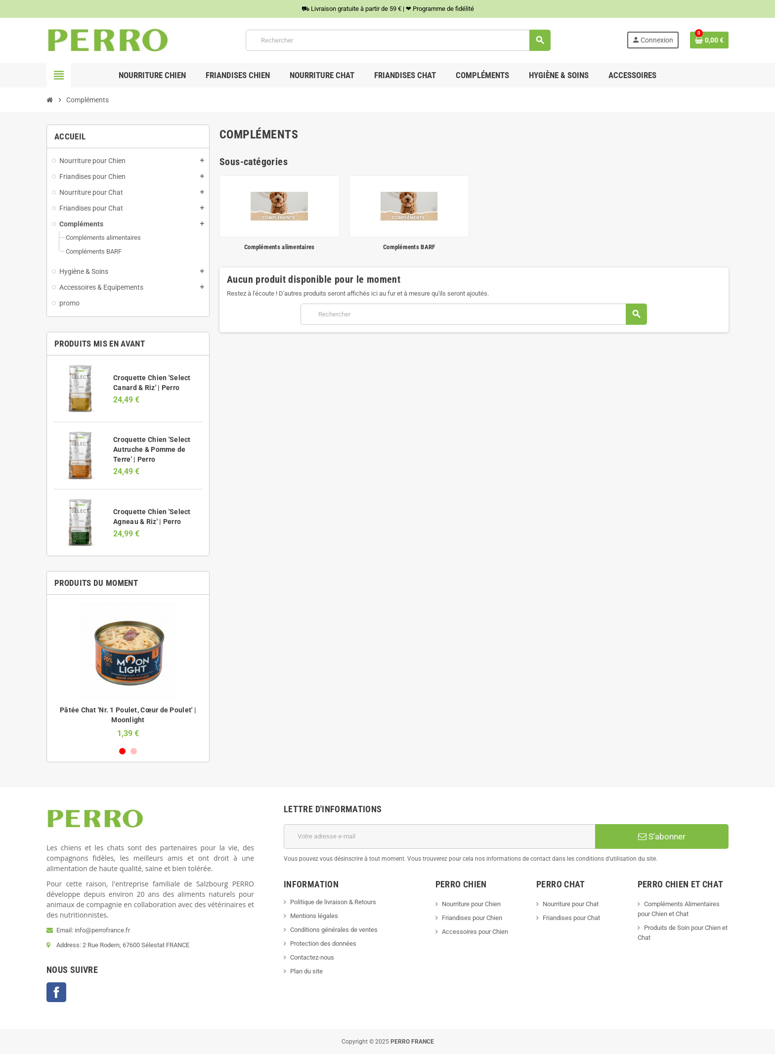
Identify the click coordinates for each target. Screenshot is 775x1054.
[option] (128, 670)
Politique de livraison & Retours (333, 902)
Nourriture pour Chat (571, 904)
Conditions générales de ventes (334, 929)
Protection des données (323, 943)
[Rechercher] (398, 40)
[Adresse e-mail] (439, 836)
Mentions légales (314, 916)
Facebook (56, 992)
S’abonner (662, 836)
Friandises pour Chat (571, 918)
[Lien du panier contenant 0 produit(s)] (709, 40)
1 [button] (122, 751)
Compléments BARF (409, 247)
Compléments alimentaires (279, 247)
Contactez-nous (312, 957)
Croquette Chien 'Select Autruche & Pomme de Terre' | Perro (151, 449)
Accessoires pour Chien (475, 931)
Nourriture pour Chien (471, 904)
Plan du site (306, 971)
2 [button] (133, 751)
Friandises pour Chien (472, 918)
